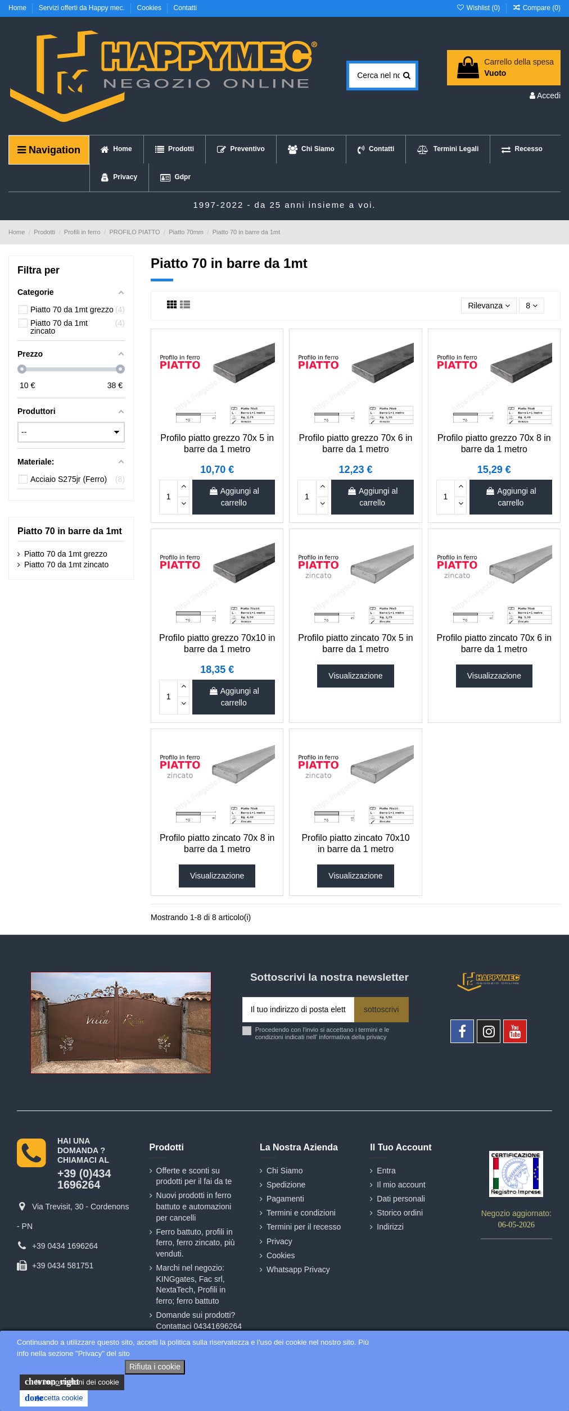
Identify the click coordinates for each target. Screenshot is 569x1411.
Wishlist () (479, 8)
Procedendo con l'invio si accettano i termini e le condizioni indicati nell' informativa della (322, 1033)
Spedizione (286, 1184)
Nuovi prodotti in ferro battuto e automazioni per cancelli (194, 1206)
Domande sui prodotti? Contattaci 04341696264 (199, 1320)
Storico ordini (400, 1212)
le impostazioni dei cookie (72, 1382)
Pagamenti (285, 1198)
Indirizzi (390, 1226)
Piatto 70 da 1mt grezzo (65, 553)
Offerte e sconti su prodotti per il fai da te (194, 1176)
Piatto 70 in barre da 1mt (69, 531)
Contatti (185, 8)
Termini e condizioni (301, 1212)
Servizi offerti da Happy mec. (83, 8)
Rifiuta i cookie (154, 1366)
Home (18, 8)
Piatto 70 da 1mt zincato (66, 564)
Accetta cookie (54, 1398)
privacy (376, 1037)
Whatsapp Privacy (298, 1269)
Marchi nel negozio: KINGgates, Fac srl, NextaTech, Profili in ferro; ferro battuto (191, 1284)
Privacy (279, 1241)
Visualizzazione (355, 675)
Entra (386, 1170)
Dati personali (401, 1198)
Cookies (150, 8)
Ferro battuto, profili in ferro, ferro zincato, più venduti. (195, 1242)
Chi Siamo (285, 1170)
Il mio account (401, 1184)
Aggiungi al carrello (234, 496)
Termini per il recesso (304, 1226)
